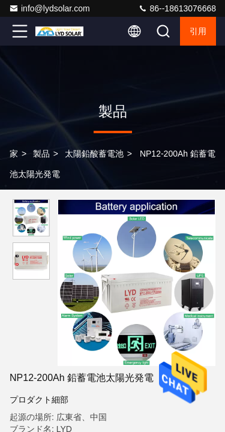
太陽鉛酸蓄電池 (94, 153)
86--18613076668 (177, 8)
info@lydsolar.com (49, 8)
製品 (41, 153)
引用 (198, 31)
